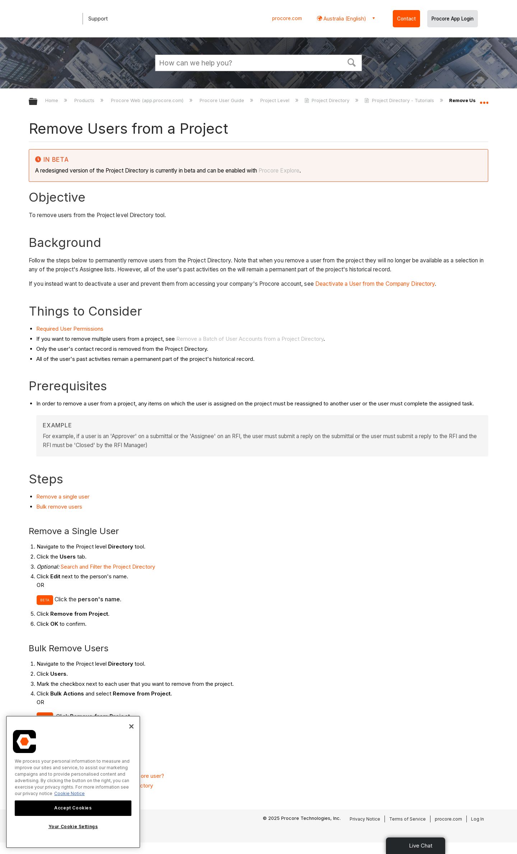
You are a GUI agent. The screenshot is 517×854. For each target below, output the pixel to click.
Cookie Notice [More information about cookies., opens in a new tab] (69, 793)
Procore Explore (278, 170)
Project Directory (327, 100)
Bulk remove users (59, 506)
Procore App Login (453, 19)
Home (52, 100)
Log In (477, 819)
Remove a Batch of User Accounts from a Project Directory (249, 338)
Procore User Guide (223, 100)
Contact (406, 19)
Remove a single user (62, 496)
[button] (352, 62)
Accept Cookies (73, 808)
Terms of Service (407, 819)
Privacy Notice (365, 819)
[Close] (131, 726)
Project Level (275, 100)
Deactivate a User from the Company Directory (375, 283)
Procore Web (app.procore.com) (148, 100)
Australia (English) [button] (344, 18)
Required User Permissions (69, 328)
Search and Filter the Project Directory (108, 566)
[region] (73, 782)
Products (85, 100)
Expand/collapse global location (484, 99)
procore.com (287, 18)
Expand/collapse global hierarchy (37, 102)
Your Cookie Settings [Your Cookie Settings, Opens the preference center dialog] (73, 826)
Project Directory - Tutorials (399, 100)
